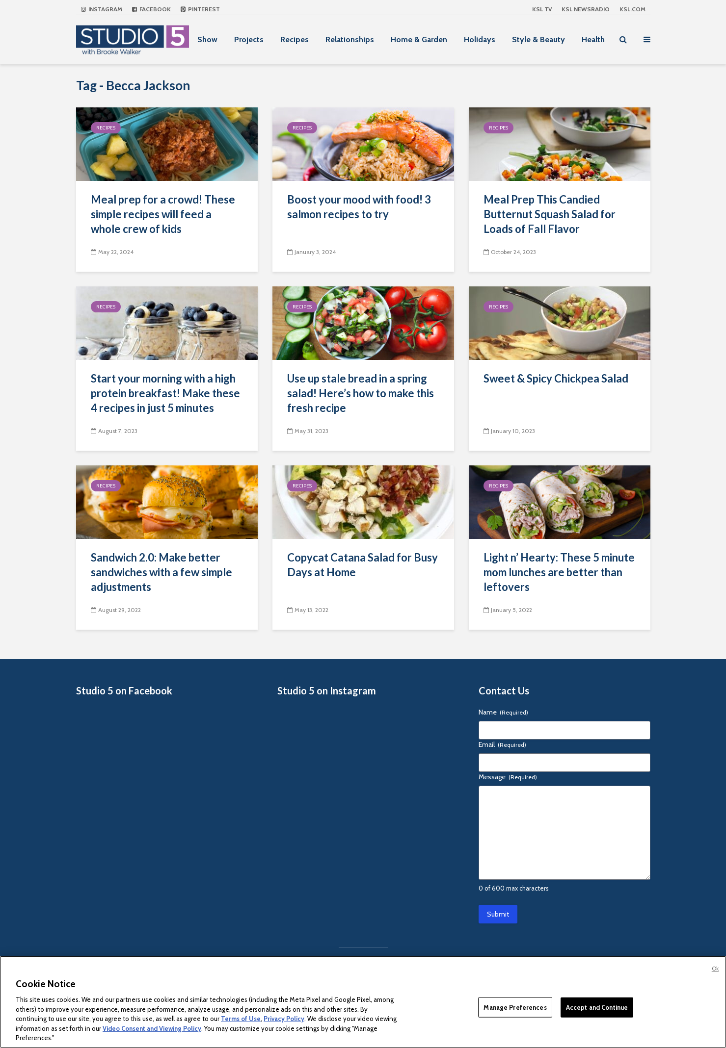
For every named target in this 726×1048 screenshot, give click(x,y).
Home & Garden (419, 39)
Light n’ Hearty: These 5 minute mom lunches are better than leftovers (559, 572)
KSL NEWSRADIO (586, 9)
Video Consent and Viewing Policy (152, 1028)
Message (508, 776)
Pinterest (200, 9)
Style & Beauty (538, 39)
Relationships (349, 39)
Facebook (151, 9)
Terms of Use (241, 1018)
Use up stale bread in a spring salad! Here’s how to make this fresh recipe (360, 393)
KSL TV (542, 9)
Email (502, 744)
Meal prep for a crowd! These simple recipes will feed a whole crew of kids (163, 214)
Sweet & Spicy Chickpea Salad (556, 378)
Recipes (294, 39)
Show (207, 39)
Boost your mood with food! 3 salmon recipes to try (359, 207)
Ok (715, 968)
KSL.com (632, 9)
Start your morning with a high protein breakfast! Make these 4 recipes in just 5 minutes (165, 393)
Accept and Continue (597, 1007)
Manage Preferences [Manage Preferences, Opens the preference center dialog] (515, 1007)
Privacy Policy (284, 1018)
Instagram (101, 9)
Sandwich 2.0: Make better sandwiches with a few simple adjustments (161, 572)
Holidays (479, 39)
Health (593, 39)
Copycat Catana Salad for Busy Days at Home (362, 565)
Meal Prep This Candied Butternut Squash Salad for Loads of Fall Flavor (550, 214)
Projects (249, 39)
